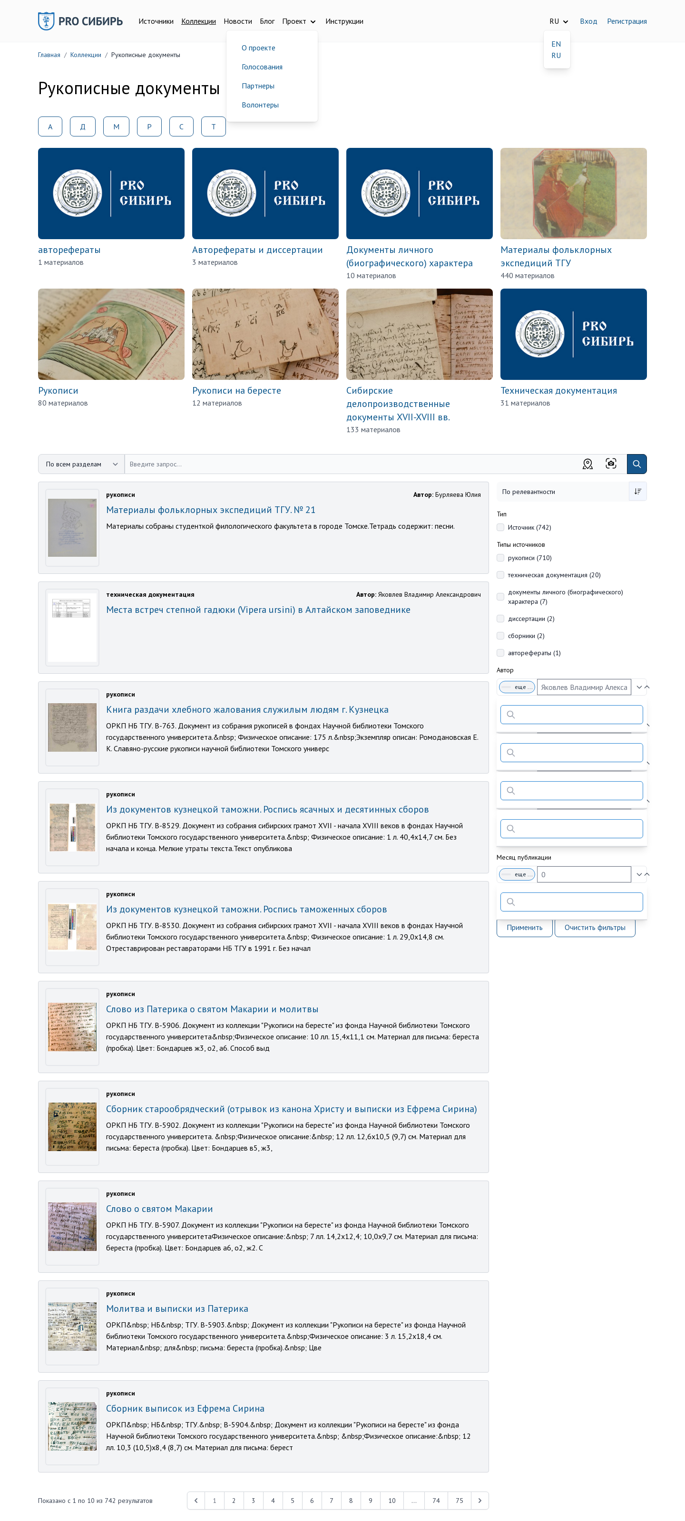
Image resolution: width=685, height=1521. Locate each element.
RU (556, 55)
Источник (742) (529, 527)
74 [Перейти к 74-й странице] (436, 1500)
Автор (505, 670)
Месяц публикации (524, 857)
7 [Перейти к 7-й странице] (331, 1500)
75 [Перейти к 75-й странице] (459, 1500)
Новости (238, 21)
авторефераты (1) (534, 653)
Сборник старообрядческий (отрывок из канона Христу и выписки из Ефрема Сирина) (291, 1109)
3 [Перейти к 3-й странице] (253, 1500)
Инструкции (344, 21)
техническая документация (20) (554, 575)
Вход (588, 21)
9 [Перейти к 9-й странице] (370, 1500)
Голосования (262, 66)
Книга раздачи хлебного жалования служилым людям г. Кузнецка (247, 709)
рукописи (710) (530, 557)
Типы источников (521, 544)
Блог (267, 21)
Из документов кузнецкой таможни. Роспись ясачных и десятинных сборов (267, 809)
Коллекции (198, 21)
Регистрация (627, 21)
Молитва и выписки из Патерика (177, 1308)
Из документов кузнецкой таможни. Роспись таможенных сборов (246, 909)
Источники (156, 21)
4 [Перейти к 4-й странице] (273, 1500)
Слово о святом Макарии (159, 1208)
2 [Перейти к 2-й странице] (234, 1500)
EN (556, 43)
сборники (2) (526, 635)
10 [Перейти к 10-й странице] (392, 1500)
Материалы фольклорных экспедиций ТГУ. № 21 (211, 510)
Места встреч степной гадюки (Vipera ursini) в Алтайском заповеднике (258, 609)
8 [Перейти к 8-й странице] (351, 1500)
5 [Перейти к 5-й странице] (292, 1500)
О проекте (258, 47)
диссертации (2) (531, 618)
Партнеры (258, 85)
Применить (525, 927)
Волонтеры (260, 104)
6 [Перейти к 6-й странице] (312, 1500)
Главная (49, 54)
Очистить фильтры (595, 927)
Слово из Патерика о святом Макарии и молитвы (212, 1009)
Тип (502, 514)
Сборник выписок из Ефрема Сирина (185, 1408)
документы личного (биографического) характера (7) (565, 597)
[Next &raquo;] (480, 1501)
